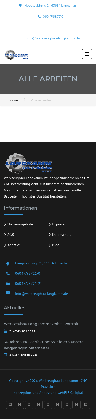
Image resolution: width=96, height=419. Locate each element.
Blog (55, 245)
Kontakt (13, 245)
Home (13, 100)
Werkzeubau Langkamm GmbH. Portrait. (41, 324)
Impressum (60, 224)
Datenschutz (61, 234)
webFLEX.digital (70, 392)
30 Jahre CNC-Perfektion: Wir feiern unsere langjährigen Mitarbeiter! (44, 345)
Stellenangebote (20, 224)
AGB (10, 234)
